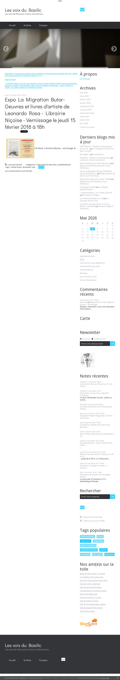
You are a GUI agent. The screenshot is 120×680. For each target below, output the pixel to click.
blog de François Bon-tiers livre (93, 580)
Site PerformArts (87, 611)
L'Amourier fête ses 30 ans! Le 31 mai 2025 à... (96, 385)
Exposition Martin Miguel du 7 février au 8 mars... (96, 416)
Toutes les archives (87, 127)
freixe (100, 536)
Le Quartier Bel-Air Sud (94, 199)
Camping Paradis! (87, 187)
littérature (109, 554)
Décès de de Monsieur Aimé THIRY (95, 179)
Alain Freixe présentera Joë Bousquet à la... (97, 435)
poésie (103, 550)
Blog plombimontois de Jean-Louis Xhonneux (95, 166)
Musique (84, 273)
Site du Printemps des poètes (93, 604)
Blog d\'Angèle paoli (89, 594)
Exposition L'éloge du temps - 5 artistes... (93, 466)
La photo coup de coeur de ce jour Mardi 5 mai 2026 (95, 205)
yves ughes (97, 554)
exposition (98, 541)
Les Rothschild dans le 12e (91, 198)
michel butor (16, 167)
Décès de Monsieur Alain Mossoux (95, 163)
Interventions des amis (47, 164)
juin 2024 (84, 123)
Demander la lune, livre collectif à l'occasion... (94, 394)
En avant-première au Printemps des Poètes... (96, 407)
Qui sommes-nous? (88, 277)
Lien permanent (13, 164)
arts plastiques (87, 536)
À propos (43, 25)
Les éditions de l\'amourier (91, 577)
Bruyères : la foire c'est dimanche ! (95, 157)
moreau (83, 302)
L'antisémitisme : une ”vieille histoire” (96, 192)
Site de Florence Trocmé (90, 597)
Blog (82, 259)
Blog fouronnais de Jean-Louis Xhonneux (93, 182)
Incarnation (98, 154)
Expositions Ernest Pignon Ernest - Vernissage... (97, 303)
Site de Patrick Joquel (89, 601)
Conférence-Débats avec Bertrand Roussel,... (95, 425)
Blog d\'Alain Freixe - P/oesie (92, 573)
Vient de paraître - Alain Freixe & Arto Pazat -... (96, 444)
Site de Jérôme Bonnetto (90, 587)
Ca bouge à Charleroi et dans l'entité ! (97, 149)
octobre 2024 (86, 110)
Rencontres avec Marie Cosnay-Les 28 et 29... (96, 455)
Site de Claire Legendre (90, 584)
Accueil (12, 25)
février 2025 (85, 99)
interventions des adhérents (92, 263)
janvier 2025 (85, 103)
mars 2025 (84, 96)
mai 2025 (84, 93)
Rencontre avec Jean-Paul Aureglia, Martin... (95, 475)
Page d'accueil (10, 79)
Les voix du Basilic (23, 10)
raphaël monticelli (89, 550)
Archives (27, 25)
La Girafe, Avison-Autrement (92, 160)
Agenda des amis (87, 256)
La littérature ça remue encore (93, 590)
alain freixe (85, 541)
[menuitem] (12, 25)
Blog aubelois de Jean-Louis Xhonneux (97, 174)
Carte (85, 318)
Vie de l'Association (88, 280)
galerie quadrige (88, 545)
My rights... (84, 154)
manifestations (64, 164)
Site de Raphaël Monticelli (91, 607)
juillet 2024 (84, 120)
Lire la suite (85, 78)
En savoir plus (104, 678)
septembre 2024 (87, 113)
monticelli (85, 554)
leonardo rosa (29, 167)
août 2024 (84, 116)
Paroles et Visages (91, 195)
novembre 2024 (87, 106)
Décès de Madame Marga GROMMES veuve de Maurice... (96, 172)
